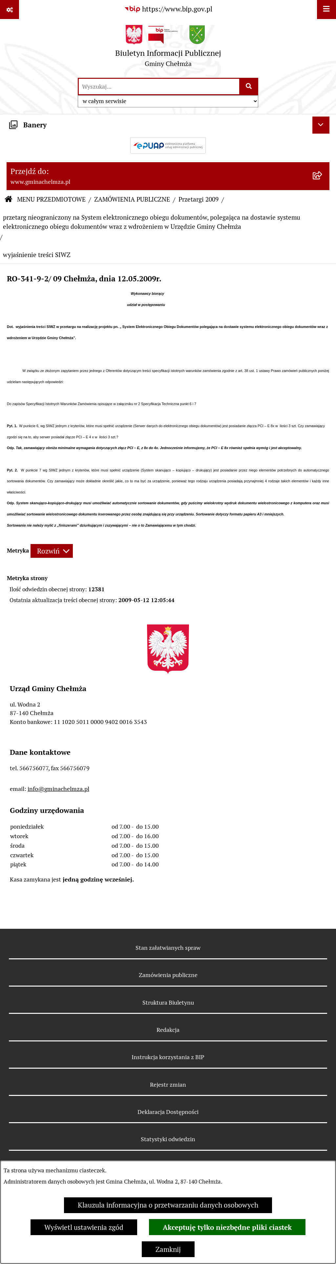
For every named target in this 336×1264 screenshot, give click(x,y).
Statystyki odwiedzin (168, 1139)
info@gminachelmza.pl (58, 789)
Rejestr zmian (168, 1084)
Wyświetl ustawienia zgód (83, 1227)
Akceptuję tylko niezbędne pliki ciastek (227, 1227)
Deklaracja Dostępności (168, 1112)
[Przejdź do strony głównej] (168, 48)
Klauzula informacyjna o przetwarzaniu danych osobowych (168, 1205)
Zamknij (168, 1249)
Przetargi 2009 (198, 199)
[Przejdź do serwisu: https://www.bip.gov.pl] (168, 9)
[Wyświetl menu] (326, 9)
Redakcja (168, 1030)
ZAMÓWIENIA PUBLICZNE (132, 199)
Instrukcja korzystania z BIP (168, 1057)
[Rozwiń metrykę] (52, 550)
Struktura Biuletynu (168, 1002)
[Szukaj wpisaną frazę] (249, 86)
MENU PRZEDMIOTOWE (51, 199)
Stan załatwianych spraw (168, 947)
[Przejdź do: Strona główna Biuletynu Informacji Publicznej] (8, 200)
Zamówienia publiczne (168, 975)
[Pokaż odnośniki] (9, 9)
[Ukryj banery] (320, 125)
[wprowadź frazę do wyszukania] (159, 86)
